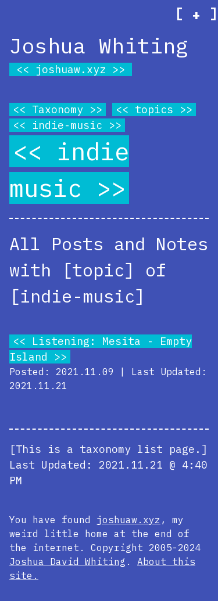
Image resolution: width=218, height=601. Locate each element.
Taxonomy (57, 109)
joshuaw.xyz (70, 69)
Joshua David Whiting (67, 561)
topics (154, 109)
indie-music (67, 125)
